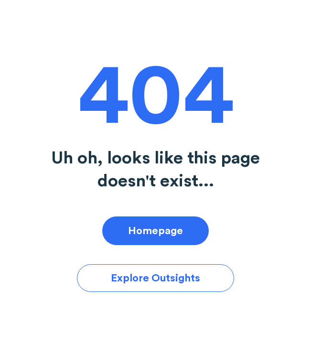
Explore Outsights (155, 278)
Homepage (155, 231)
